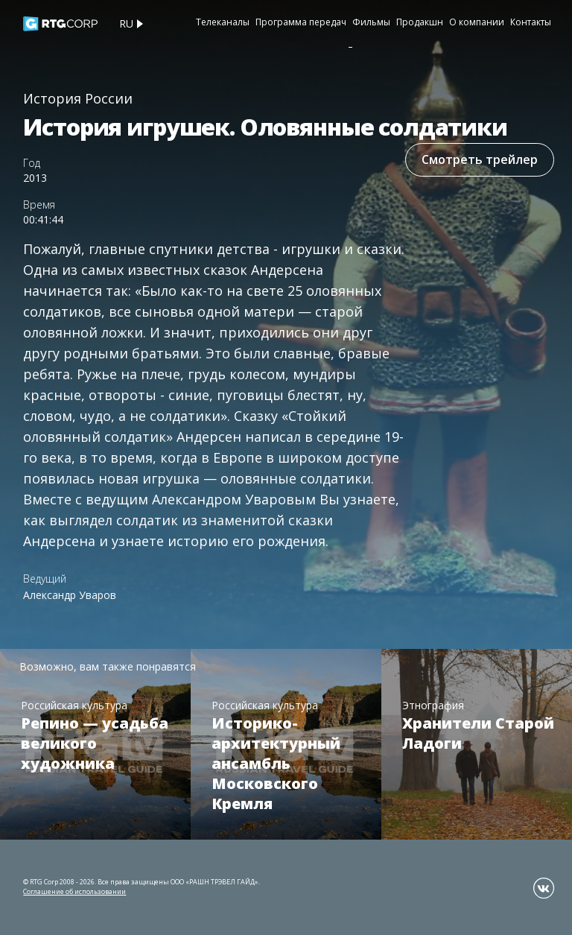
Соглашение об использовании (74, 891)
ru (126, 23)
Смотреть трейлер (480, 159)
